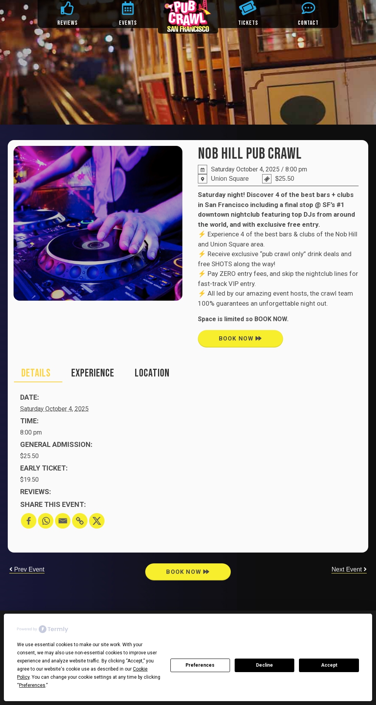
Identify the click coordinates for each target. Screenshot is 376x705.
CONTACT (308, 23)
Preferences (200, 665)
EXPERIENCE (92, 373)
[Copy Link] (80, 521)
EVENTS (128, 23)
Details (36, 373)
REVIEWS (67, 23)
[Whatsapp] (45, 521)
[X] (97, 521)
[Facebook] (28, 521)
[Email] (62, 521)
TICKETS (248, 23)
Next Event (349, 569)
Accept (329, 665)
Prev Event (27, 569)
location (152, 373)
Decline (264, 665)
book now (240, 338)
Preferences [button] (32, 685)
